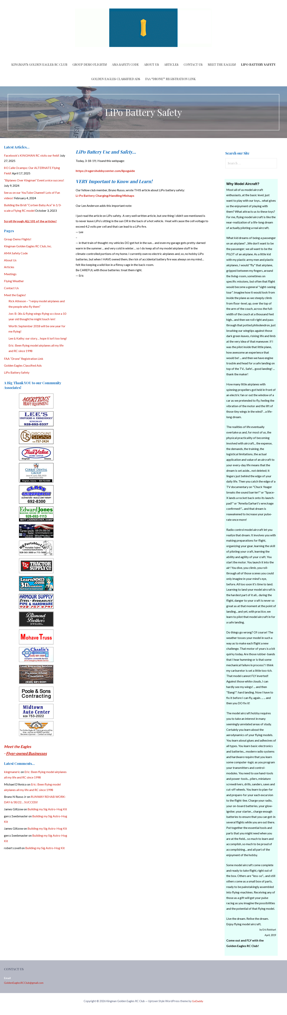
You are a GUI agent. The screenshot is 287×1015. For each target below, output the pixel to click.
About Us (151, 64)
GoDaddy (197, 1001)
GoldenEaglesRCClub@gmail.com (23, 982)
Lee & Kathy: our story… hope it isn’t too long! (38, 338)
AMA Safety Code (125, 64)
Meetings (10, 274)
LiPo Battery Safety (258, 64)
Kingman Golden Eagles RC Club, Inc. (28, 246)
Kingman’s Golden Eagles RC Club (39, 64)
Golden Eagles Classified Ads (115, 79)
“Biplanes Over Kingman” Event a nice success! (34, 180)
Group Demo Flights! (89, 64)
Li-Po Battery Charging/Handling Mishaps (105, 195)
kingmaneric (12, 772)
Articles (171, 64)
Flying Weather (14, 281)
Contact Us (193, 64)
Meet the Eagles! (222, 64)
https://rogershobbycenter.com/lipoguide (105, 171)
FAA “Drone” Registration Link (170, 79)
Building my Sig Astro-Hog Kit (47, 809)
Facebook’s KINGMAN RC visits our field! (31, 155)
